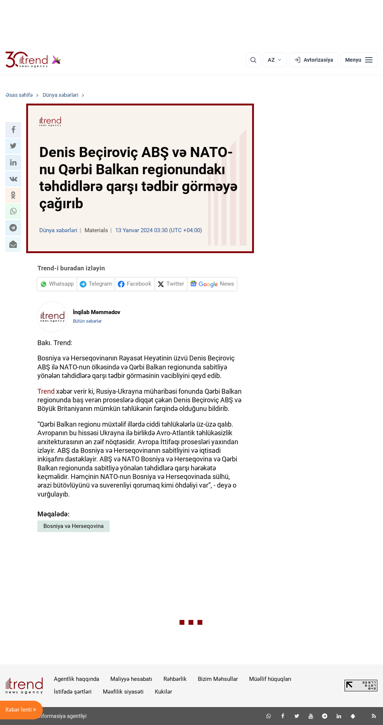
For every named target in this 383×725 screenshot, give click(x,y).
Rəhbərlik (175, 679)
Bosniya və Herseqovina (73, 526)
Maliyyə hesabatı (131, 679)
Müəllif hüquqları (270, 679)
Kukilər (163, 691)
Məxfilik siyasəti (123, 691)
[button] (13, 130)
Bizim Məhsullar (218, 679)
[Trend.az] (33, 60)
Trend (46, 391)
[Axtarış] (253, 59)
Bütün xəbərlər (87, 321)
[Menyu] (358, 59)
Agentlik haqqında (76, 679)
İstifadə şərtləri (73, 691)
